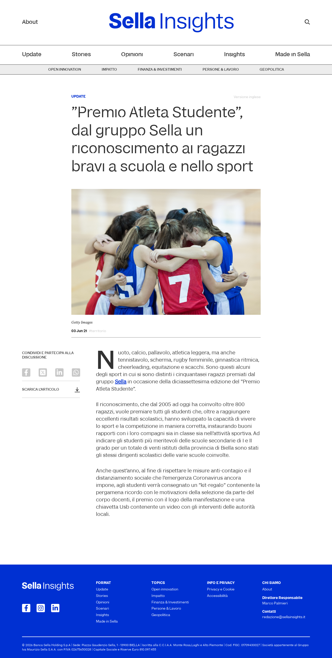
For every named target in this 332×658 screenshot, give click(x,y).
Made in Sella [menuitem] (292, 55)
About (30, 22)
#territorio (97, 331)
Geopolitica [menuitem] (272, 70)
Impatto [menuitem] (109, 70)
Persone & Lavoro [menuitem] (221, 70)
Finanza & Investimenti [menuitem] (160, 70)
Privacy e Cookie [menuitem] (220, 589)
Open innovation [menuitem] (64, 70)
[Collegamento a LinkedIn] (55, 608)
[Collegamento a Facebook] (26, 608)
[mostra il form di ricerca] (307, 22)
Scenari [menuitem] (184, 55)
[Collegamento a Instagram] (41, 608)
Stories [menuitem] (81, 55)
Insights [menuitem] (234, 55)
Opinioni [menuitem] (132, 55)
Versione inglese (247, 97)
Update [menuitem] (32, 55)
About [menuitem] (267, 589)
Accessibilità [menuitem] (217, 596)
